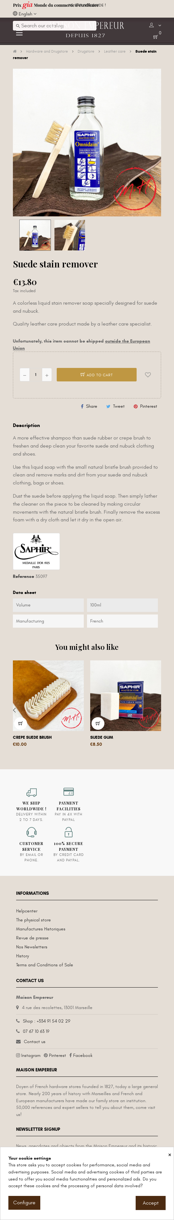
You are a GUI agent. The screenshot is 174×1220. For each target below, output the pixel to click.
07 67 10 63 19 (36, 1031)
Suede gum (101, 737)
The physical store (33, 920)
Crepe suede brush (32, 737)
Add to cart (97, 375)
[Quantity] (36, 374)
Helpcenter (26, 911)
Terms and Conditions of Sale (44, 965)
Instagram (31, 1055)
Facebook (82, 1055)
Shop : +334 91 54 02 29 (46, 1021)
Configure (24, 1203)
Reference (23, 576)
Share (91, 406)
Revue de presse (32, 938)
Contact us (34, 1041)
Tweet (119, 406)
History (22, 956)
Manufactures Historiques (40, 929)
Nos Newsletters (31, 947)
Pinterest (148, 406)
